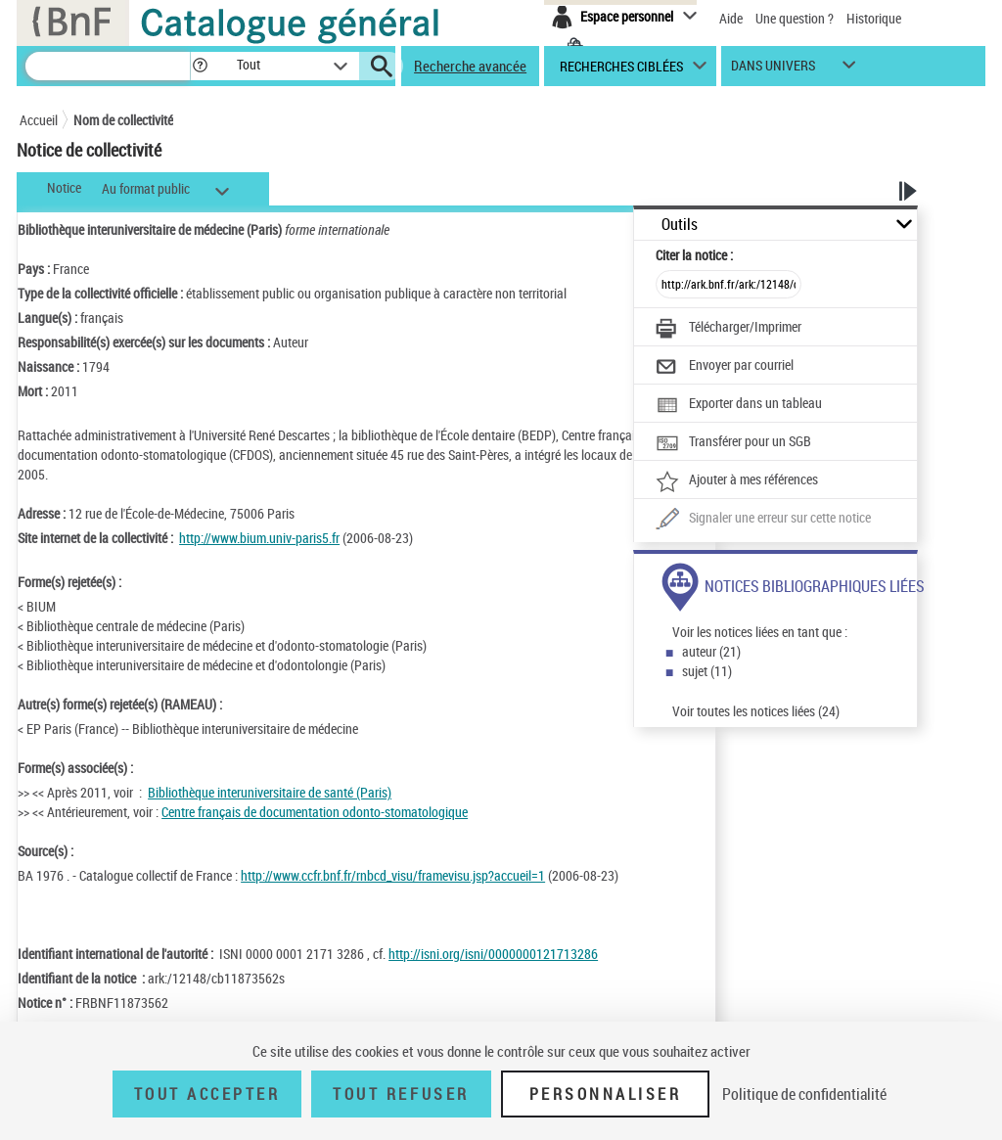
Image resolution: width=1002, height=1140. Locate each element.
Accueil (39, 120)
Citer (694, 255)
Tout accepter (207, 1094)
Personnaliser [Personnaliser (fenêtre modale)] (605, 1094)
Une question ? (794, 18)
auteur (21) (711, 651)
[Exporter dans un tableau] (739, 405)
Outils (679, 224)
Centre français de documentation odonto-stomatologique (314, 811)
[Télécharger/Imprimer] (728, 329)
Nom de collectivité (123, 120)
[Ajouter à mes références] (737, 481)
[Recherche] (107, 66)
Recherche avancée (470, 65)
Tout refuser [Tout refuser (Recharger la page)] (401, 1094)
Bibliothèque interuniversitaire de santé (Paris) (269, 792)
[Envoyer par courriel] (725, 367)
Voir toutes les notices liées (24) (756, 711)
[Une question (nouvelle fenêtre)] (763, 519)
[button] (199, 66)
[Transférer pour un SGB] (733, 443)
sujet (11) (707, 670)
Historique (873, 18)
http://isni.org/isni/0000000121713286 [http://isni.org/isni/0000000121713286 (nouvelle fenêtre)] (493, 953)
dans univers (773, 70)
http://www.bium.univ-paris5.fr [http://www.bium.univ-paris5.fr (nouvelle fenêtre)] (259, 537)
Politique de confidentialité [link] (804, 1094)
